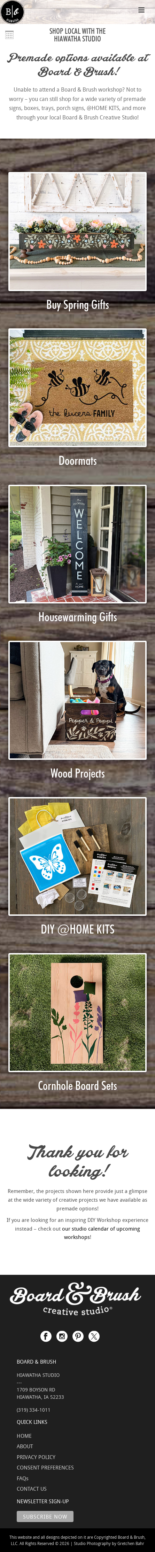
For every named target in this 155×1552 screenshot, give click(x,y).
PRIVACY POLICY (36, 1456)
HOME (24, 1435)
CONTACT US (32, 1488)
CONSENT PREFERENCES (45, 1467)
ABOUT (25, 1446)
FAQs (23, 1478)
